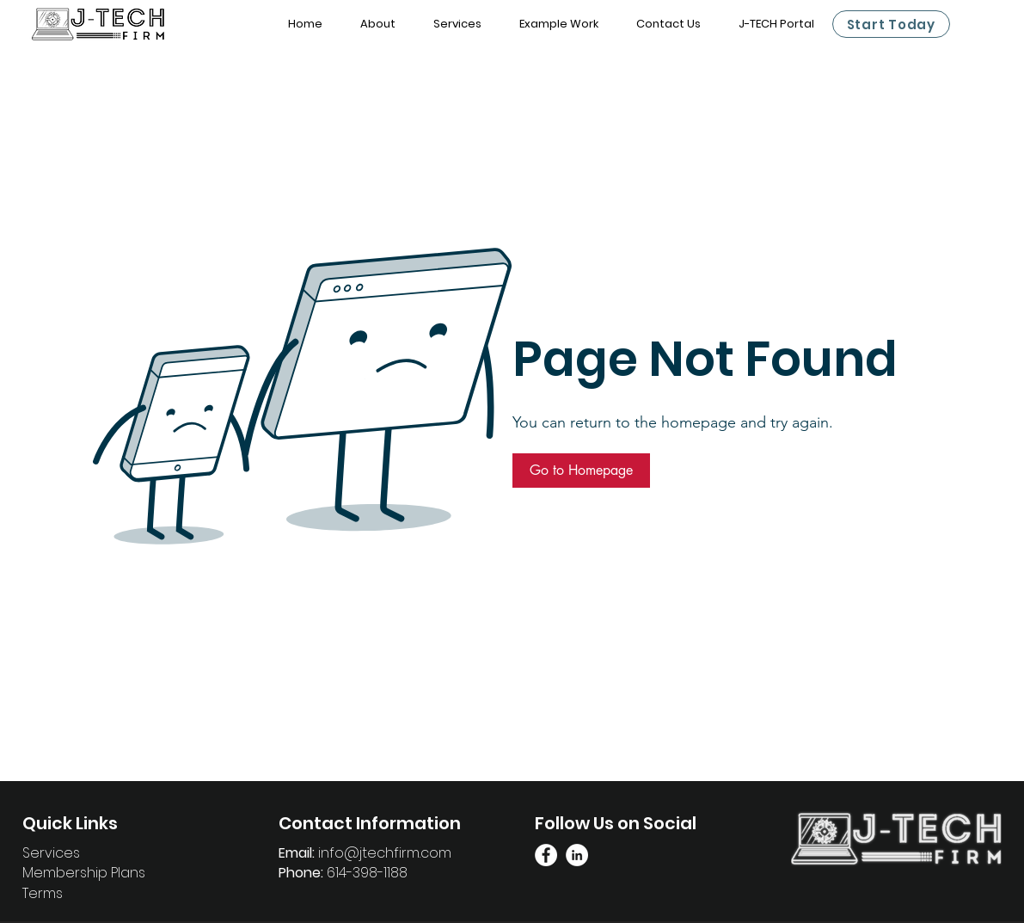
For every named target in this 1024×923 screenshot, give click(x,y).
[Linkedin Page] (577, 855)
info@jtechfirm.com (384, 853)
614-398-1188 (367, 873)
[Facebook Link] (546, 855)
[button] (581, 470)
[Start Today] (891, 24)
